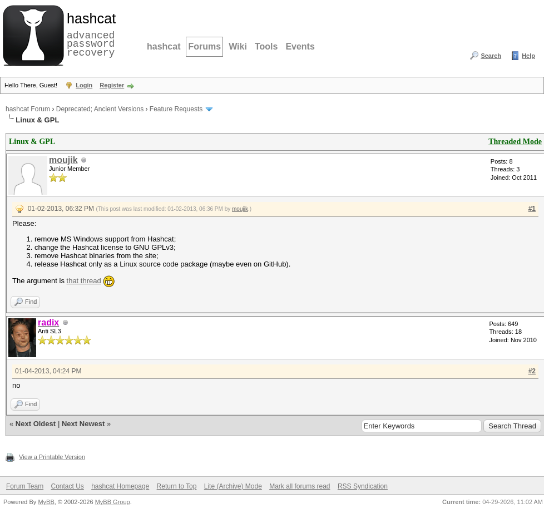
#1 (532, 209)
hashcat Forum (28, 109)
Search (491, 55)
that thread (84, 281)
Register (112, 85)
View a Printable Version (52, 456)
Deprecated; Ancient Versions (100, 109)
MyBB (46, 502)
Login (84, 85)
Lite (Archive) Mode (233, 486)
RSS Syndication (363, 486)
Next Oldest (36, 424)
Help (528, 55)
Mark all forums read (299, 486)
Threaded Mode (515, 141)
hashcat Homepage (120, 486)
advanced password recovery (89, 34)
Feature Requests (176, 109)
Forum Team (24, 486)
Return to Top (177, 486)
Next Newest (83, 424)
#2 (532, 371)
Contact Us (67, 486)
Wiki (238, 46)
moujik (63, 160)
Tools (266, 46)
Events (299, 46)
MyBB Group (112, 502)
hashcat (163, 46)
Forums (204, 46)
